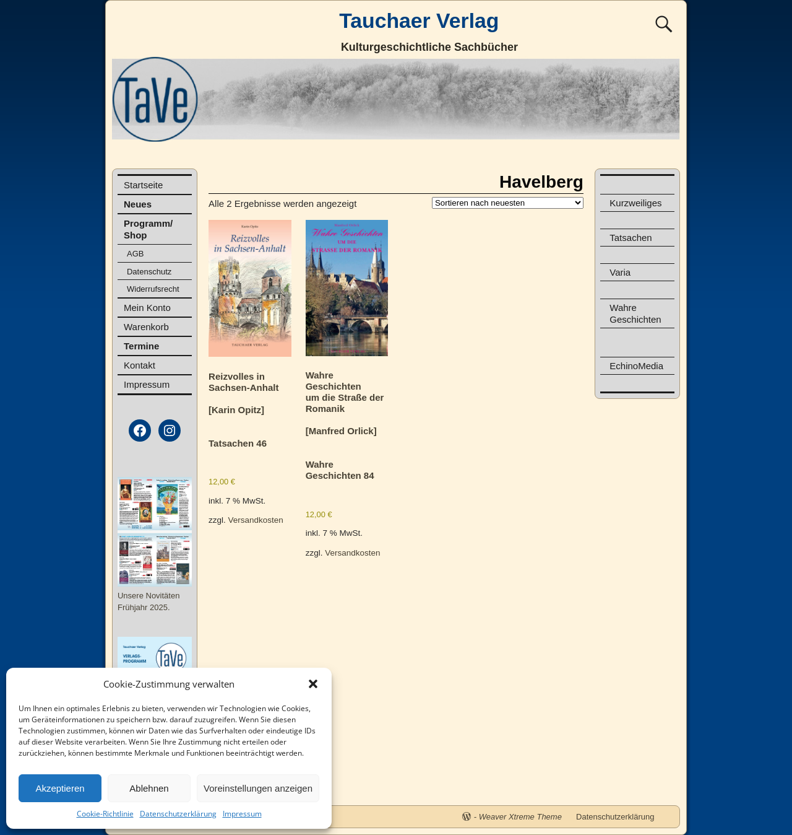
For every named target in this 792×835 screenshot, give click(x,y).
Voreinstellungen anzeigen (258, 788)
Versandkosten (255, 520)
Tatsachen (630, 237)
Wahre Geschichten (635, 313)
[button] (313, 684)
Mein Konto (147, 307)
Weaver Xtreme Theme (520, 816)
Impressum (242, 813)
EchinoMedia (636, 366)
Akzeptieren (59, 788)
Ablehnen (148, 788)
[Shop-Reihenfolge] (507, 203)
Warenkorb (146, 326)
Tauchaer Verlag (419, 20)
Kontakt (139, 365)
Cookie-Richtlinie (105, 813)
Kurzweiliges (635, 203)
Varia (620, 272)
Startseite (143, 185)
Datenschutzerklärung (178, 813)
